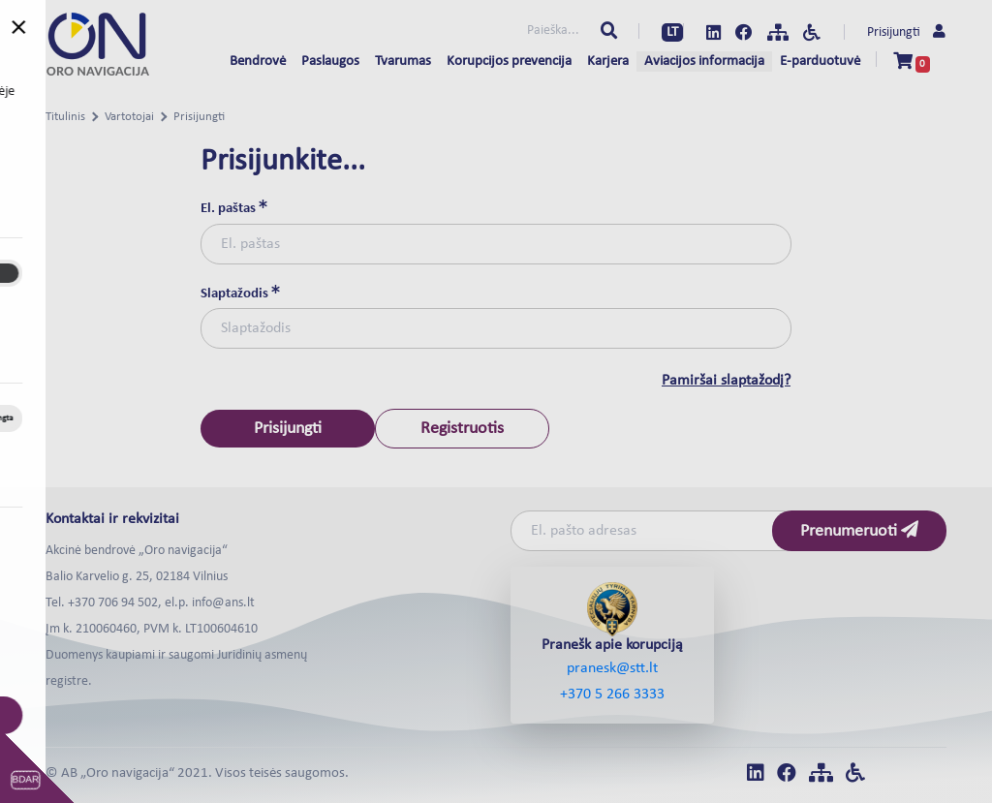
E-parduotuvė (820, 61)
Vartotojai (129, 116)
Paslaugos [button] (330, 61)
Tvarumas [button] (403, 61)
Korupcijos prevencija (509, 61)
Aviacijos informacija (704, 61)
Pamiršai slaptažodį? (726, 380)
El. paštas (234, 208)
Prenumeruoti (859, 530)
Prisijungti (906, 32)
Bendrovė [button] (258, 61)
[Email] (656, 530)
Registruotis (462, 428)
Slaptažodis (240, 293)
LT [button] (672, 32)
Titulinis (65, 116)
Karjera (608, 61)
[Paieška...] (492, 32)
